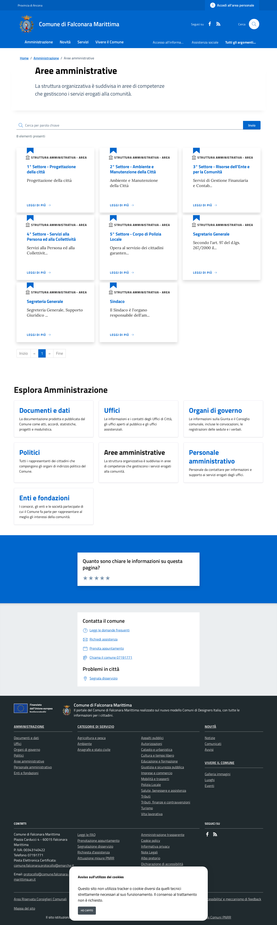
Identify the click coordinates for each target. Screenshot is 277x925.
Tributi (146, 796)
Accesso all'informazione (170, 42)
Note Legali (149, 852)
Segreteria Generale (45, 301)
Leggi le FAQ (86, 834)
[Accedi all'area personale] (232, 5)
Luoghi (210, 779)
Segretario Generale (211, 234)
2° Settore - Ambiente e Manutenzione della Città (133, 169)
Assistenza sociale (205, 42)
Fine (59, 353)
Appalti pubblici (152, 737)
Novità (210, 726)
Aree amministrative (29, 761)
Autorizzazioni (151, 743)
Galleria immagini (217, 774)
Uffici (17, 743)
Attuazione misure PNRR (95, 858)
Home (24, 58)
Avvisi (209, 749)
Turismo (147, 808)
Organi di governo (27, 749)
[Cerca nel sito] (254, 24)
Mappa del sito (24, 908)
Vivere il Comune (219, 762)
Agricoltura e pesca (91, 737)
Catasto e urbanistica (156, 749)
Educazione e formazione (159, 761)
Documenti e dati (26, 737)
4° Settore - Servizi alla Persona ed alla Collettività (51, 236)
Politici (19, 755)
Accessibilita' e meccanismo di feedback (232, 899)
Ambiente (84, 743)
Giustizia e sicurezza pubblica (162, 767)
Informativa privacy (155, 846)
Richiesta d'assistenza (93, 852)
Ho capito (87, 910)
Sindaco (117, 301)
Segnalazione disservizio (95, 846)
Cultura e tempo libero (157, 755)
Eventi (209, 785)
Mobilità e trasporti (155, 778)
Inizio (23, 353)
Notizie (210, 737)
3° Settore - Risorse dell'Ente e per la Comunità (221, 169)
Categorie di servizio (95, 726)
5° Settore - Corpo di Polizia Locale (135, 236)
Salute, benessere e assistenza (163, 790)
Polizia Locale (151, 784)
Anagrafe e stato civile (93, 749)
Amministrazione (46, 58)
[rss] (216, 24)
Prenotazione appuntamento (98, 840)
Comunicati (213, 743)
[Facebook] (208, 24)
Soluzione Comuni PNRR (213, 917)
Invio (251, 125)
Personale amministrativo (33, 767)
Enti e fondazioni (26, 772)
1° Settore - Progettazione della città (51, 169)
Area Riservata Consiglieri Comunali (40, 899)
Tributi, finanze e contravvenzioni (165, 802)
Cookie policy (150, 840)
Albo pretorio (150, 858)
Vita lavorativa (152, 813)
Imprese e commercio (156, 772)
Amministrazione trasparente (162, 834)
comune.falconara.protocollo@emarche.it (44, 865)
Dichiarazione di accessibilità (162, 863)
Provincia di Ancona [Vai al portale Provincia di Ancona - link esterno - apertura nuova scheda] (30, 5)
